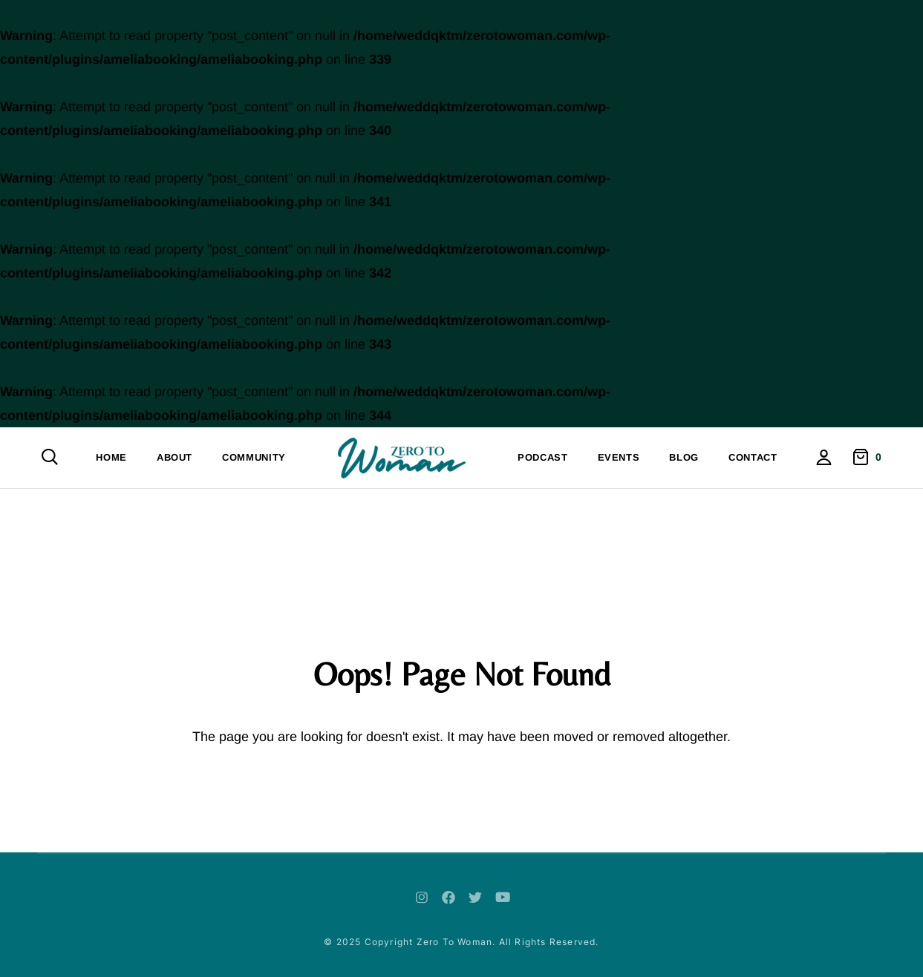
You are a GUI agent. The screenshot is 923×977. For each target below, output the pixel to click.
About (174, 457)
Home (111, 457)
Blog (684, 457)
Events (619, 457)
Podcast (543, 457)
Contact (752, 457)
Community (254, 457)
